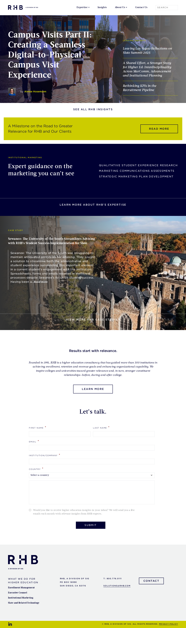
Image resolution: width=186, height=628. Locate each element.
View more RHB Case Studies (93, 319)
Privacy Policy (168, 624)
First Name (37, 427)
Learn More (93, 388)
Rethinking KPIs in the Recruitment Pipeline (139, 88)
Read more (159, 128)
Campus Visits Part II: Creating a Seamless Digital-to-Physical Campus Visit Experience (50, 55)
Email (34, 441)
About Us (120, 7)
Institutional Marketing (20, 598)
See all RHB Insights (93, 109)
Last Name (101, 427)
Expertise (82, 7)
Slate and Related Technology (23, 603)
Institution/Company (45, 455)
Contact (151, 580)
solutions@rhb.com (117, 586)
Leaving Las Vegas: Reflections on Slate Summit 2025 (147, 50)
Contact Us (141, 7)
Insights (102, 7)
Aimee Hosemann (35, 91)
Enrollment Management (21, 588)
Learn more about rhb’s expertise (93, 204)
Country (36, 469)
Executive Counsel (17, 593)
